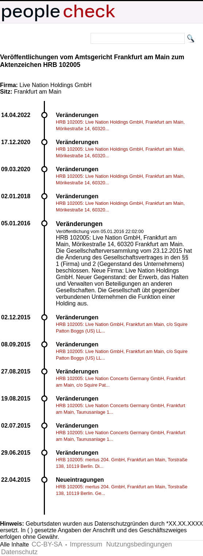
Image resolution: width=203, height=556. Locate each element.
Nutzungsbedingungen (139, 544)
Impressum (86, 544)
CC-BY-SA (47, 544)
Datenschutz (19, 552)
